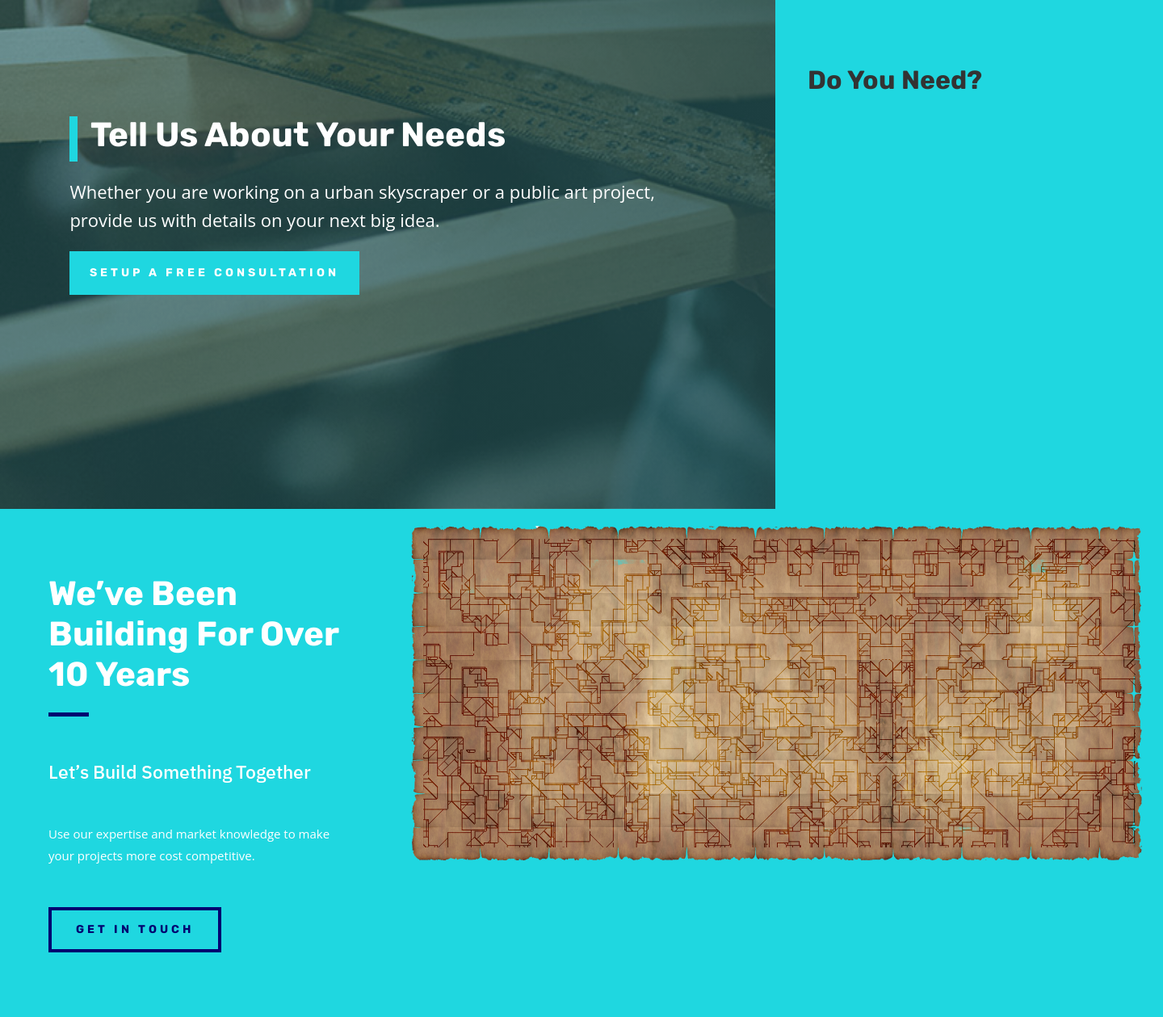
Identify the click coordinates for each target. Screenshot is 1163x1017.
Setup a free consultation (214, 272)
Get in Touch (135, 929)
